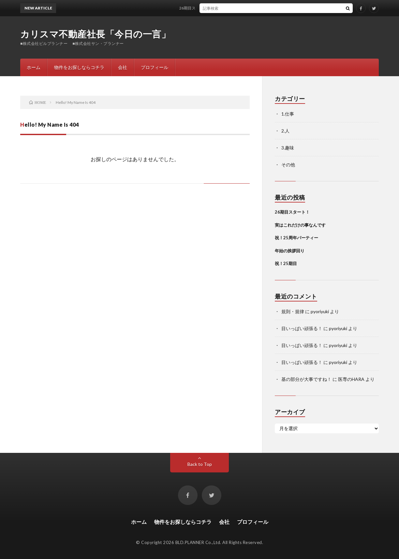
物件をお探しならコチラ (79, 67)
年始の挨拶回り (289, 250)
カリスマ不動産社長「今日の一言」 (95, 33)
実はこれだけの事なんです (300, 225)
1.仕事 (287, 114)
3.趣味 (287, 147)
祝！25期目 (286, 263)
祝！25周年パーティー (296, 237)
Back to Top (199, 464)
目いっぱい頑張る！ (301, 328)
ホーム (33, 67)
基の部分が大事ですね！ (306, 379)
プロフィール (154, 67)
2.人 (285, 130)
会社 (122, 67)
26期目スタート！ (201, 8)
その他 (288, 164)
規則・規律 (292, 311)
